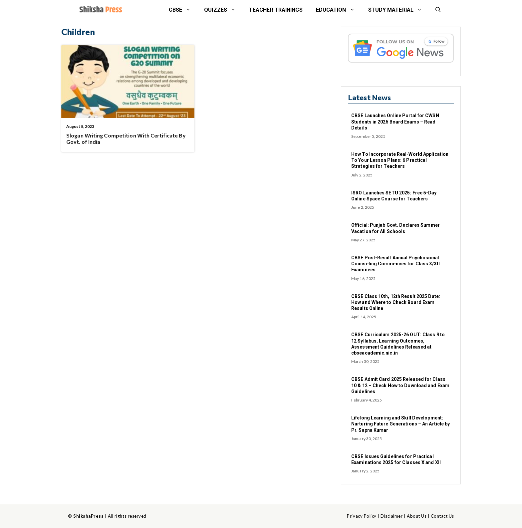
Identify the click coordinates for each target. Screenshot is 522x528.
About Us (416, 516)
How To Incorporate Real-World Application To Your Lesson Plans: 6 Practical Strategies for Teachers (399, 160)
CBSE (183, 10)
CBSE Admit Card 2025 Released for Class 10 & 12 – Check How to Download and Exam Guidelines (400, 385)
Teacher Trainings (276, 10)
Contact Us (442, 516)
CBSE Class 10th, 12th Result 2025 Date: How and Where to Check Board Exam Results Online (395, 302)
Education (339, 10)
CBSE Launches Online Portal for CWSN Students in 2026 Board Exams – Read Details (395, 121)
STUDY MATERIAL (398, 10)
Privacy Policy (361, 516)
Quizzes (223, 10)
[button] (438, 10)
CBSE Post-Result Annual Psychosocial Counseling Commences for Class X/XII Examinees (395, 263)
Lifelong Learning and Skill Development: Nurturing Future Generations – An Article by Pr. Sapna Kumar (400, 423)
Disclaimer (391, 516)
